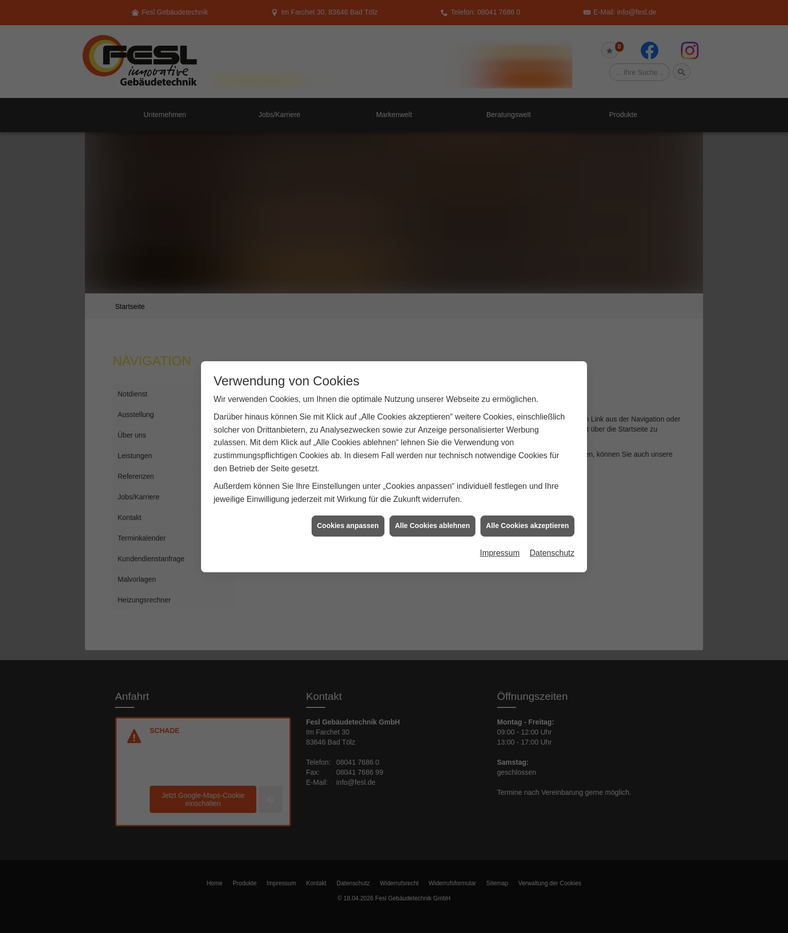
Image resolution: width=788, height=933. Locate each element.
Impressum (500, 532)
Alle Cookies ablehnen (432, 504)
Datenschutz (552, 532)
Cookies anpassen (348, 504)
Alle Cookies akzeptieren (527, 504)
